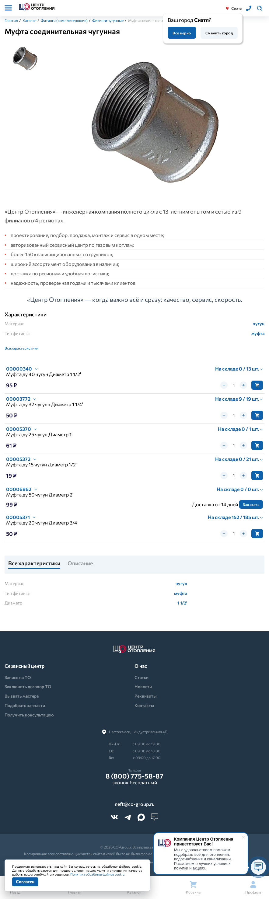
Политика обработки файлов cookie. (97, 874)
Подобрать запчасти (25, 705)
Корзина (193, 887)
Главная (11, 20)
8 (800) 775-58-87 (134, 776)
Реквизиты (145, 696)
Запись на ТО (18, 677)
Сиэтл (237, 8)
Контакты (144, 705)
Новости (143, 686)
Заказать (251, 504)
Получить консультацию (29, 714)
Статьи (141, 677)
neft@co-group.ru (135, 804)
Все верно (182, 33)
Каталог (29, 20)
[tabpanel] (156, 125)
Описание (80, 563)
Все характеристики (21, 348)
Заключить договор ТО (28, 686)
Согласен (25, 881)
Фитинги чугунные (108, 20)
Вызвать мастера (22, 696)
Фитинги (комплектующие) (64, 20)
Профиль (253, 887)
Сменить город (219, 33)
